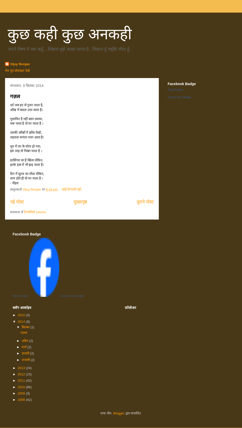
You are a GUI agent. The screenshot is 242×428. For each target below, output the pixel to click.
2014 (22, 322)
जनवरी (26, 360)
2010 (22, 387)
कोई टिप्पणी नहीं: (72, 189)
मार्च (24, 347)
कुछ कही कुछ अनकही (70, 34)
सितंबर (26, 327)
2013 (22, 368)
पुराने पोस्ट (145, 201)
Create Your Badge (179, 97)
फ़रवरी (26, 353)
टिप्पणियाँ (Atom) (35, 212)
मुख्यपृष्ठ (80, 201)
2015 (22, 315)
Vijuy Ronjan (20, 64)
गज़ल (15, 96)
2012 (22, 374)
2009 (22, 393)
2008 (22, 400)
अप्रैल (25, 341)
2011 (22, 380)
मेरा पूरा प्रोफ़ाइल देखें (17, 71)
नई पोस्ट (17, 201)
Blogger (119, 413)
